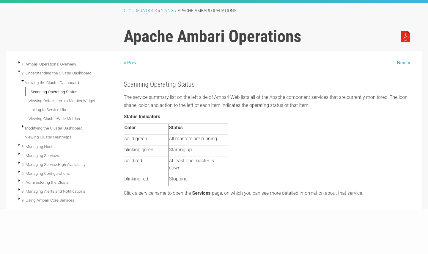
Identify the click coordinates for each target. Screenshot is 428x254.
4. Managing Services (40, 155)
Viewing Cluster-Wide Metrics (54, 118)
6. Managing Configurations (45, 173)
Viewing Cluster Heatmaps (48, 137)
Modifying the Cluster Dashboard (54, 128)
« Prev (130, 63)
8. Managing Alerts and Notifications (53, 191)
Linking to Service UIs (47, 109)
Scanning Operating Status (54, 91)
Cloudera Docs (140, 10)
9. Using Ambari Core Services (47, 200)
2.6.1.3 (167, 10)
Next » (403, 63)
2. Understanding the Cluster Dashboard (56, 73)
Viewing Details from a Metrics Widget (62, 100)
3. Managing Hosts (37, 146)
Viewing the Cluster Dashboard (52, 82)
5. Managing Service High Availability (53, 164)
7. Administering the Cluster (45, 182)
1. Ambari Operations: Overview (48, 64)
